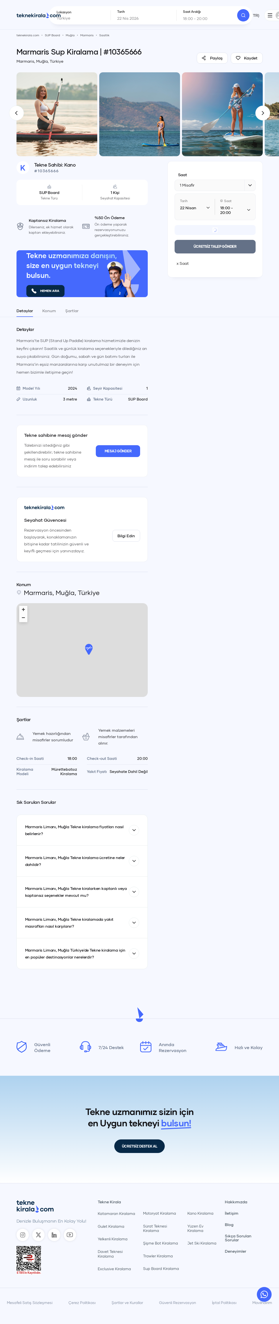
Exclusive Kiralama (114, 1268)
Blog (229, 1225)
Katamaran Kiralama (116, 1213)
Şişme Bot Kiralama (160, 1243)
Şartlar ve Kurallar (127, 1302)
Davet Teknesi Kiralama (110, 1253)
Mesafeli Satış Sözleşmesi (29, 1302)
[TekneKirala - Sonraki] (262, 113)
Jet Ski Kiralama (201, 1243)
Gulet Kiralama (111, 1226)
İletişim (231, 1213)
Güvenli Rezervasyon (177, 1302)
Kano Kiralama (200, 1213)
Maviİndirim (262, 1302)
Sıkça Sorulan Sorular (238, 1238)
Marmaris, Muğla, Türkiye (39, 61)
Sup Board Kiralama (161, 1268)
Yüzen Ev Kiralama (195, 1228)
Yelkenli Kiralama (113, 1239)
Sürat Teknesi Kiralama (155, 1228)
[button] (88, 649)
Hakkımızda (236, 1202)
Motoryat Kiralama (159, 1213)
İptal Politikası (224, 1302)
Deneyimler (235, 1251)
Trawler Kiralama (158, 1256)
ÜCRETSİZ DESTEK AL (139, 1146)
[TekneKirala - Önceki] (16, 113)
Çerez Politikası (82, 1302)
